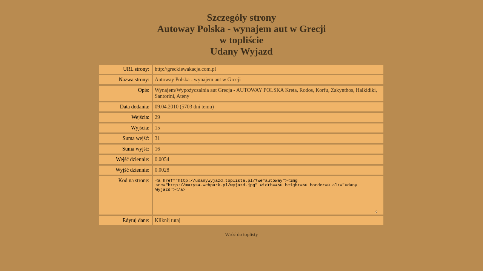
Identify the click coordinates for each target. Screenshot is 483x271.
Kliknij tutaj (167, 220)
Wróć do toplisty (241, 234)
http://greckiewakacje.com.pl (185, 69)
